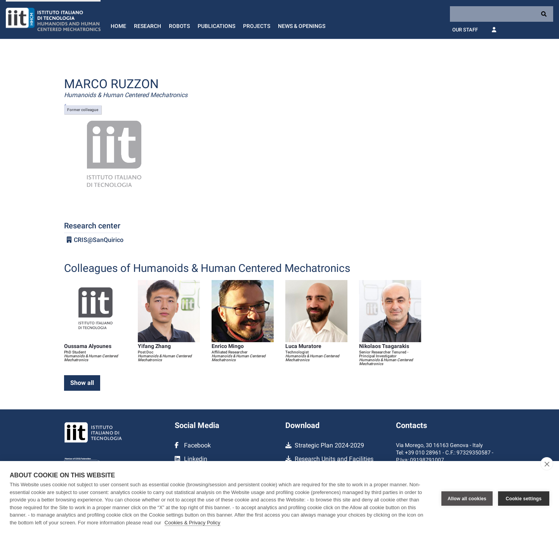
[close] (546, 463)
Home (118, 26)
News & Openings (301, 26)
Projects (256, 26)
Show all (82, 382)
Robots (179, 26)
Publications (216, 26)
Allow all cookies (467, 498)
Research (147, 26)
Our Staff (465, 30)
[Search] (501, 14)
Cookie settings (524, 498)
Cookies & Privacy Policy (192, 523)
